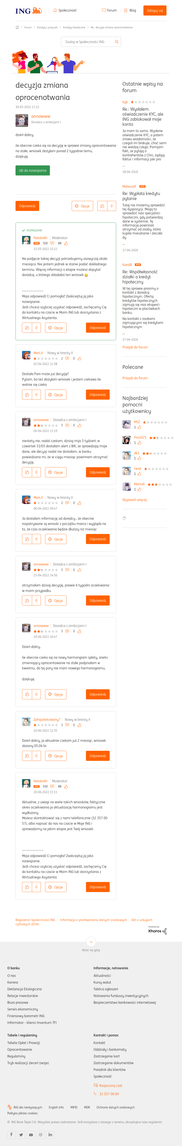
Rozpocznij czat (110, 1085)
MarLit (38, 353)
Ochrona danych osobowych (116, 1107)
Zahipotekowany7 (47, 719)
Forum (112, 10)
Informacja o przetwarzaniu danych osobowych (93, 920)
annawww (40, 116)
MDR (87, 1107)
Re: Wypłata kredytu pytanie (141, 196)
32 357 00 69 (109, 1094)
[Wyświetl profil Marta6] (140, 484)
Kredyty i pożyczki (47, 27)
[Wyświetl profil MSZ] (138, 422)
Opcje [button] (85, 206)
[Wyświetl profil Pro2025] (141, 437)
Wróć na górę (91, 950)
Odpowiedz (27, 206)
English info (56, 1107)
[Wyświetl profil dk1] (138, 453)
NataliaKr (41, 238)
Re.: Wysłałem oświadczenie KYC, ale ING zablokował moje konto (142, 117)
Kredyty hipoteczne (74, 27)
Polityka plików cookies (22, 1113)
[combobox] (91, 42)
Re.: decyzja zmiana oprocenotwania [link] (112, 27)
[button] (102, 206)
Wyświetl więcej (134, 500)
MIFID (73, 1107)
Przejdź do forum (135, 347)
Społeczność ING (17, 27)
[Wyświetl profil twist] (138, 468)
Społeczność (67, 10)
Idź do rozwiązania (32, 170)
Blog (133, 10)
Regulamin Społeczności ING (35, 920)
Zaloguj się (155, 10)
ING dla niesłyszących (28, 1107)
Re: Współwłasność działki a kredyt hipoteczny (140, 276)
